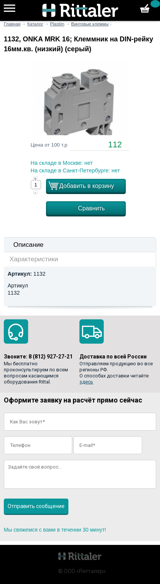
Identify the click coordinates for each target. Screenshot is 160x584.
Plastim (57, 24)
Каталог (35, 24)
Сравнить (91, 208)
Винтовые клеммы (89, 24)
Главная (12, 24)
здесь (86, 382)
